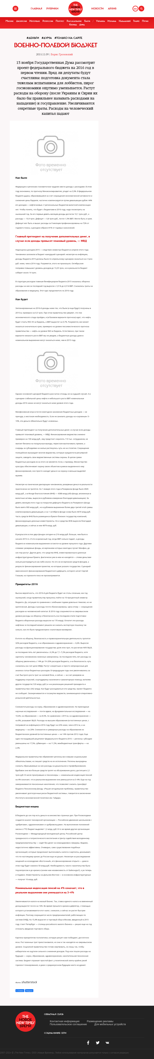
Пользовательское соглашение (68, 1024)
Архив (112, 8)
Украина (100, 21)
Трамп (136, 21)
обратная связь (53, 1014)
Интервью (34, 21)
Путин (145, 21)
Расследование (74, 21)
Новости (97, 8)
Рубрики (52, 8)
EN (135, 9)
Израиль (111, 21)
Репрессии (48, 21)
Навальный (125, 21)
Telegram (29, 991)
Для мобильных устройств (110, 1024)
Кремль (73, 24)
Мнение (10, 21)
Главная (36, 8)
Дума (82, 24)
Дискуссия (21, 21)
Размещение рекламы (100, 1021)
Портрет (60, 21)
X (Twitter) (19, 991)
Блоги (87, 21)
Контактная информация (64, 1021)
